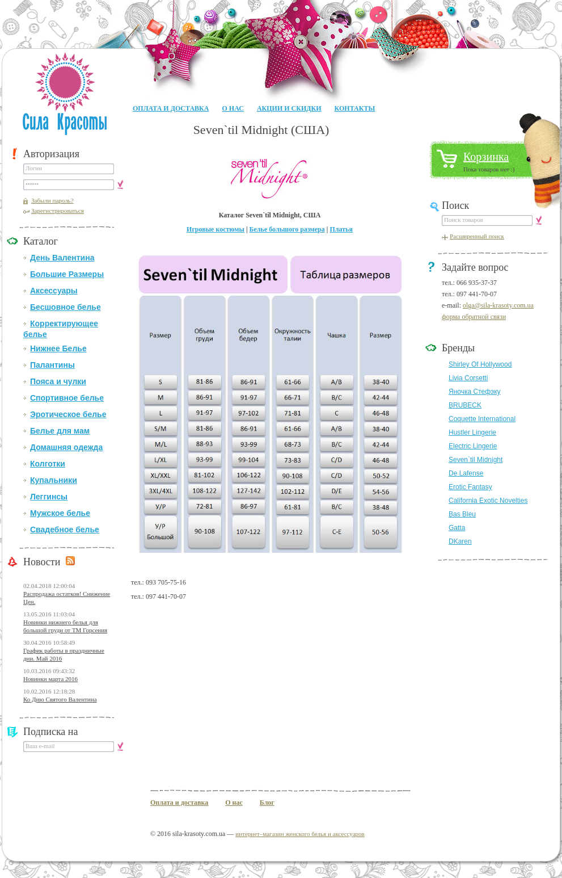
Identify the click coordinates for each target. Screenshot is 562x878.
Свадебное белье (64, 529)
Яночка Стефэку (475, 392)
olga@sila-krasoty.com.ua (498, 305)
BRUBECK (465, 405)
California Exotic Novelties (488, 501)
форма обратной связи (474, 317)
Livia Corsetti (468, 378)
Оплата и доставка (171, 108)
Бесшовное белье (65, 307)
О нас (232, 108)
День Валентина (62, 257)
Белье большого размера (287, 229)
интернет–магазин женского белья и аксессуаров (299, 833)
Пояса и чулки (58, 381)
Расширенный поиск (477, 236)
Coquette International (482, 419)
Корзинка (486, 156)
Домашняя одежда (66, 447)
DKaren (460, 541)
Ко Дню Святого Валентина (60, 699)
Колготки (47, 463)
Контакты (355, 108)
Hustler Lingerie (472, 432)
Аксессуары (54, 290)
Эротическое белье (68, 414)
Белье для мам (60, 430)
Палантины (52, 364)
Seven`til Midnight (475, 460)
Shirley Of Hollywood (480, 364)
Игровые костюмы (215, 229)
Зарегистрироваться (57, 210)
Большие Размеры (67, 274)
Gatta (457, 528)
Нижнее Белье (58, 348)
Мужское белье (60, 513)
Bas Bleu (462, 514)
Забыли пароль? (52, 200)
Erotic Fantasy (470, 487)
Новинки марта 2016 (50, 678)
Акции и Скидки (289, 108)
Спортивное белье (67, 397)
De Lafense (466, 473)
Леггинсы (48, 496)
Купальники (53, 480)
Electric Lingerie (473, 446)
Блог (267, 802)
